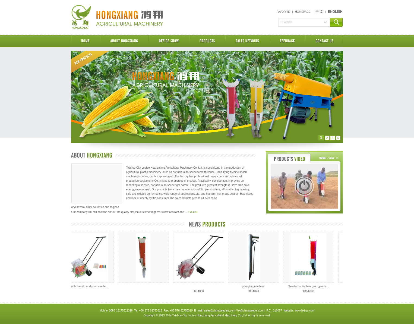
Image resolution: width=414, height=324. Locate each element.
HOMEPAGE (303, 11)
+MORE (193, 211)
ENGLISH (335, 12)
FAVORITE (283, 11)
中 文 (319, 12)
